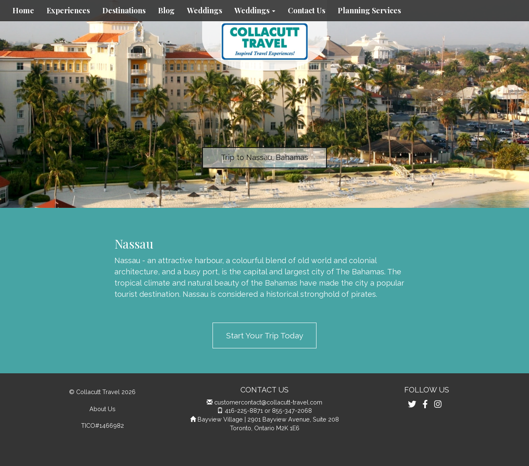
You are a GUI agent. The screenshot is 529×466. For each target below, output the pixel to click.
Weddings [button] (255, 10)
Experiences (68, 10)
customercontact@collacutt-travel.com (268, 402)
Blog (166, 10)
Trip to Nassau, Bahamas (264, 157)
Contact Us (306, 10)
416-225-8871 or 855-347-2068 (268, 410)
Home (23, 10)
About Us (102, 408)
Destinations (124, 10)
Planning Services (369, 10)
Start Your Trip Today (264, 335)
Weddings (204, 10)
